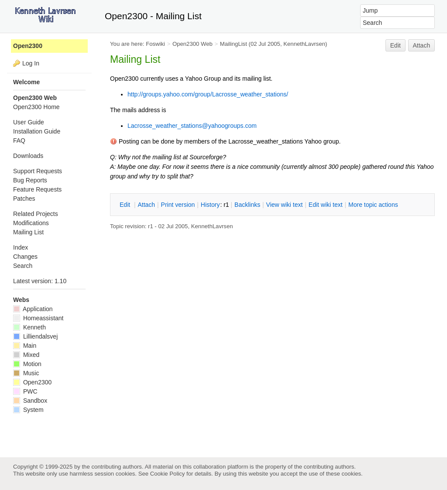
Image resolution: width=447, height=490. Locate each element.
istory (210, 204)
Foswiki (155, 44)
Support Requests (37, 171)
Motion (27, 363)
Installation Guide (36, 131)
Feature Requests (37, 189)
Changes (25, 256)
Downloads (28, 155)
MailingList (233, 44)
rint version (178, 204)
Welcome (26, 82)
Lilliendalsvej (35, 336)
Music (26, 373)
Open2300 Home (36, 106)
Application (33, 308)
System (28, 409)
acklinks (247, 204)
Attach (421, 45)
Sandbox (30, 400)
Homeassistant (38, 318)
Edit (395, 45)
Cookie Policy (167, 473)
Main (24, 345)
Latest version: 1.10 (39, 281)
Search (22, 265)
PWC (25, 391)
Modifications (31, 222)
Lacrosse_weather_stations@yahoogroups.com (192, 125)
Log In (30, 63)
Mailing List (28, 232)
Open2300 (27, 45)
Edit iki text (326, 204)
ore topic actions (373, 204)
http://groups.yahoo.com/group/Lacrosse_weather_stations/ (207, 94)
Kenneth (29, 327)
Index (20, 247)
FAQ (19, 140)
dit (126, 204)
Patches (24, 198)
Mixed (26, 354)
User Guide (28, 122)
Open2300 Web (192, 44)
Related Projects (35, 213)
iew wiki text (284, 204)
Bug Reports (30, 180)
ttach (146, 204)
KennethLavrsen (304, 44)
